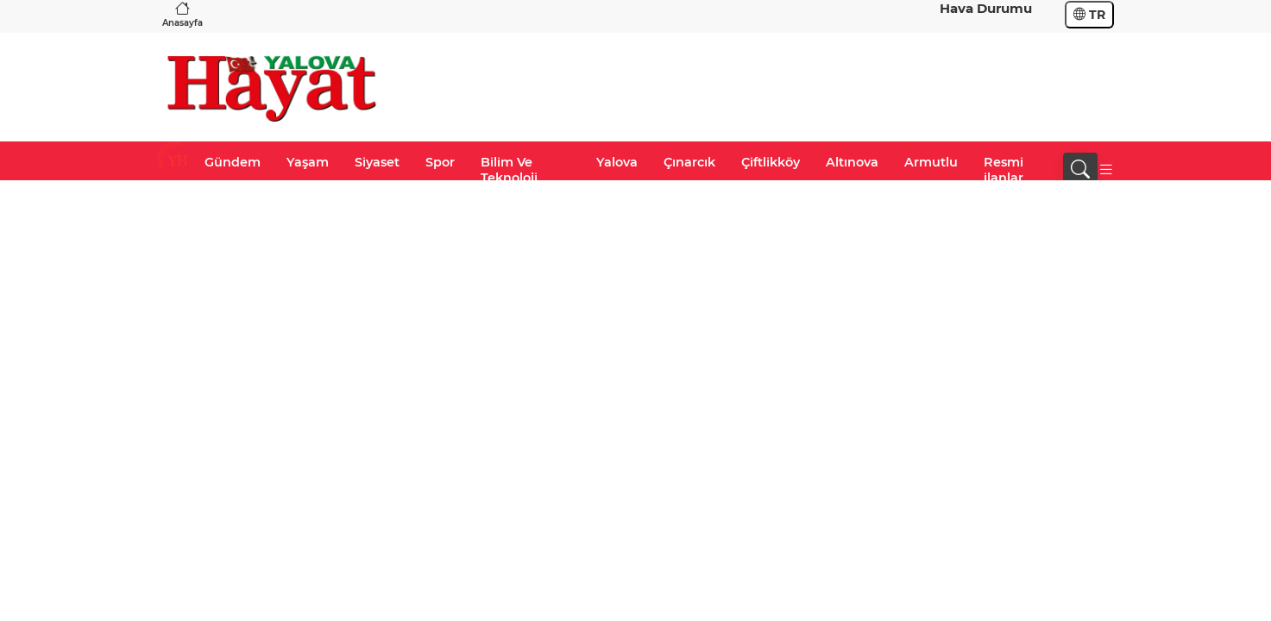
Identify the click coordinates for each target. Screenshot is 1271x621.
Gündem (232, 162)
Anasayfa (182, 14)
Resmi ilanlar (1003, 169)
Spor (440, 162)
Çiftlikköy (770, 162)
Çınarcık (689, 162)
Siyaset (377, 162)
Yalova (617, 162)
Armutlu (931, 162)
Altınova (852, 162)
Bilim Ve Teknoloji (509, 169)
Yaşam (307, 162)
